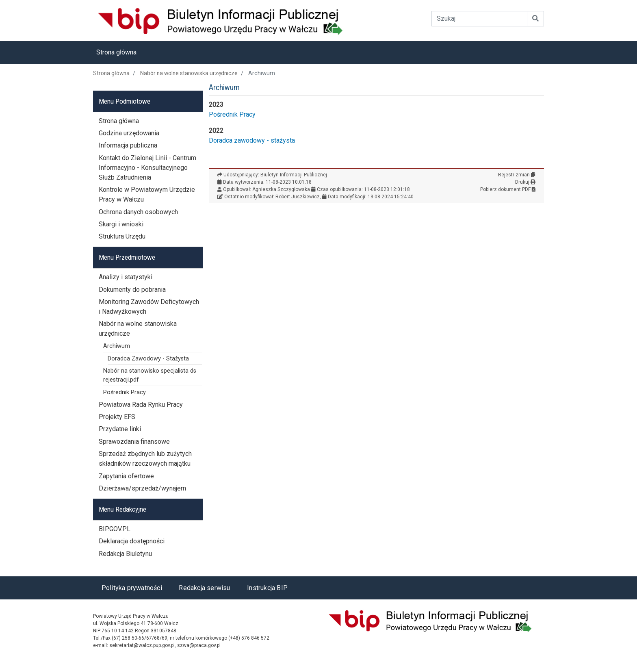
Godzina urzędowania (129, 133)
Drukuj (525, 182)
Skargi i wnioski (121, 224)
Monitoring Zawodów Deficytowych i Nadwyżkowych (149, 306)
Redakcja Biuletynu (125, 554)
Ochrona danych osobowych (138, 212)
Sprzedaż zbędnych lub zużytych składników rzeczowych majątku (145, 458)
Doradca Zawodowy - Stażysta (148, 358)
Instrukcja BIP (267, 588)
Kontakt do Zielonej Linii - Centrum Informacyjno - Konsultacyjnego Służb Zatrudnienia (147, 167)
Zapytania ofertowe (126, 476)
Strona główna (116, 52)
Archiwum (116, 346)
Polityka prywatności (132, 588)
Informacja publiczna (128, 145)
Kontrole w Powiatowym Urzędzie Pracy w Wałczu (147, 194)
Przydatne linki (120, 429)
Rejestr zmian (516, 175)
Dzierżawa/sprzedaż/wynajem (142, 488)
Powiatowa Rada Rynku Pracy (141, 404)
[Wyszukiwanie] (479, 18)
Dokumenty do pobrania (132, 289)
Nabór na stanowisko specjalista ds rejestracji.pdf (149, 375)
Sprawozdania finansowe (134, 441)
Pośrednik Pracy (232, 114)
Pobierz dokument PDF (507, 189)
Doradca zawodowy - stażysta (252, 140)
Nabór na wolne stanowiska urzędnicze (189, 73)
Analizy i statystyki (125, 277)
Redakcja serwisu (204, 588)
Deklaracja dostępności (132, 541)
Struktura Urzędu (122, 236)
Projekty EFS (117, 417)
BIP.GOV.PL (114, 529)
